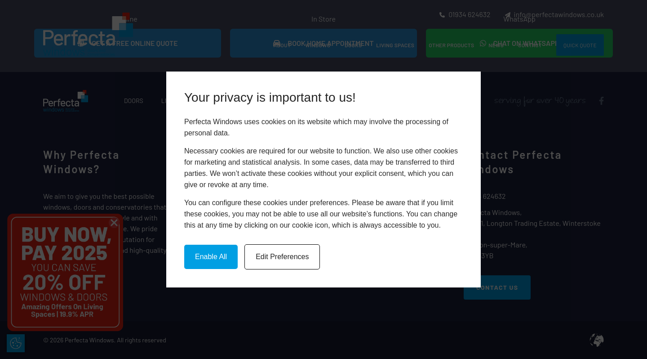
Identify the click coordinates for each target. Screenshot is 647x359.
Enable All (211, 256)
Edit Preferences (282, 256)
